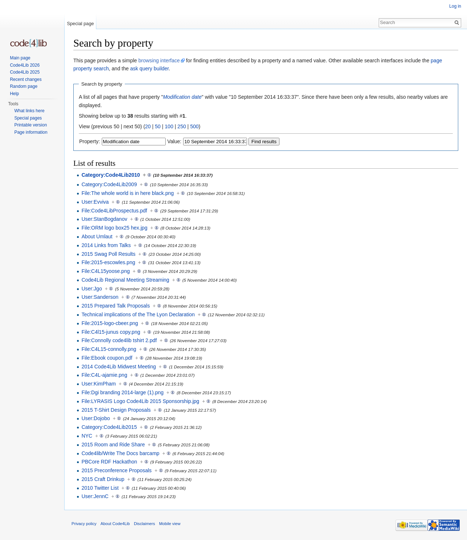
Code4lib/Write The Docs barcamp (120, 453)
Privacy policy (84, 523)
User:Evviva (95, 202)
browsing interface (159, 60)
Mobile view (169, 523)
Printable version (30, 125)
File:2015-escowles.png (108, 262)
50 (158, 126)
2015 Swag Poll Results (108, 254)
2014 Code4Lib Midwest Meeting (118, 366)
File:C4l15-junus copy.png (110, 332)
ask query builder (149, 68)
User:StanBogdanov (104, 219)
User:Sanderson (99, 297)
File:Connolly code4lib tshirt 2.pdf (119, 340)
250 (181, 126)
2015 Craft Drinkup (102, 479)
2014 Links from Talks (106, 245)
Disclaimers (144, 523)
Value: (174, 141)
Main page (20, 57)
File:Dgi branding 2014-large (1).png (122, 392)
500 (194, 126)
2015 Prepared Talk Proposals (115, 306)
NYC (86, 436)
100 (169, 126)
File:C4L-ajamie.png (104, 375)
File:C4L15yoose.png (105, 271)
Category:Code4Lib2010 (110, 175)
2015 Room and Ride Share (113, 444)
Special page (80, 23)
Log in (455, 6)
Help (14, 93)
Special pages (28, 118)
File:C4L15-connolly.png (108, 349)
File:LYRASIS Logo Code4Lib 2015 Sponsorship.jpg (140, 401)
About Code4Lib (115, 523)
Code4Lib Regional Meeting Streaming (125, 280)
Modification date (182, 97)
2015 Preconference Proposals (116, 470)
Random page (23, 86)
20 (148, 126)
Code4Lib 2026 (24, 65)
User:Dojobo (95, 418)
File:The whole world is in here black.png (127, 193)
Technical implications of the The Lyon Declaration (138, 314)
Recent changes (26, 79)
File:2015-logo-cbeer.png (109, 323)
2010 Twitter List (100, 488)
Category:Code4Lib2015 (109, 427)
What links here (29, 110)
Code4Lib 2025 (24, 72)
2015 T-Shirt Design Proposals (116, 410)
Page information (30, 132)
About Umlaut (96, 236)
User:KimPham (98, 384)
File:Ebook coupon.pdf (106, 358)
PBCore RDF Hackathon (109, 462)
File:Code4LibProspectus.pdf (114, 211)
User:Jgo (91, 288)
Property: (89, 141)
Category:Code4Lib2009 (109, 184)
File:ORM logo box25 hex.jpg (114, 228)
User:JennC (94, 496)
